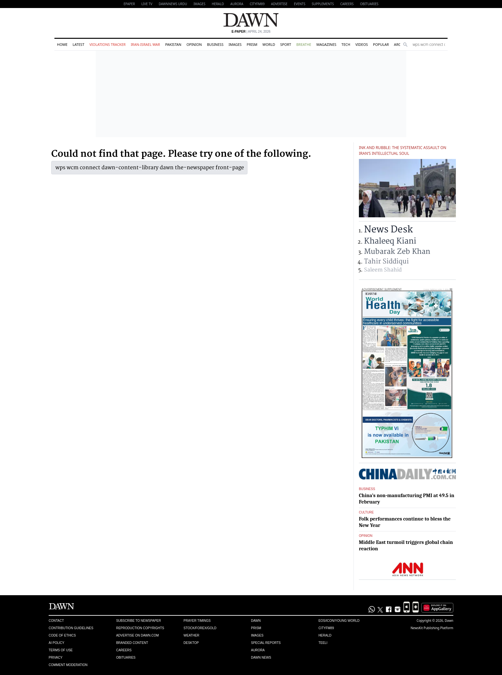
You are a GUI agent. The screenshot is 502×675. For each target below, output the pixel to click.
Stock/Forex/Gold (199, 628)
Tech (346, 44)
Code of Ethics (62, 635)
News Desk (388, 229)
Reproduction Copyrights (140, 628)
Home (62, 44)
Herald (218, 4)
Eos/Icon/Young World (339, 620)
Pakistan (173, 44)
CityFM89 (257, 4)
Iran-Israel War (145, 44)
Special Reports (266, 643)
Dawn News (261, 657)
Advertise (279, 4)
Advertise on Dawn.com (137, 635)
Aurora (237, 4)
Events (299, 4)
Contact (56, 620)
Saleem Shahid (383, 270)
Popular (381, 44)
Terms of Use (61, 650)
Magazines (326, 44)
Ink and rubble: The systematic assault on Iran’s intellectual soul (402, 150)
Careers (347, 4)
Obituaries (369, 4)
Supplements (323, 4)
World (269, 44)
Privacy (55, 657)
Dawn (256, 620)
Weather (191, 635)
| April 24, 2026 (251, 31)
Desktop (191, 643)
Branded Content (132, 643)
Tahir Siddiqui (386, 261)
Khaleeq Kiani (390, 241)
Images (199, 4)
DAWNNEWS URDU (173, 4)
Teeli (323, 643)
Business (215, 44)
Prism (252, 44)
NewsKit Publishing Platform (431, 628)
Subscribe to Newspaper (138, 620)
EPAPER (129, 4)
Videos (361, 44)
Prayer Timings (197, 620)
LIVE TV (146, 4)
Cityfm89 (326, 628)
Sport (285, 44)
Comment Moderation (68, 665)
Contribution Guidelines (71, 628)
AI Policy (56, 643)
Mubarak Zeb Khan (397, 251)
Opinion (194, 44)
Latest (78, 44)
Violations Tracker (107, 44)
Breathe (303, 44)
